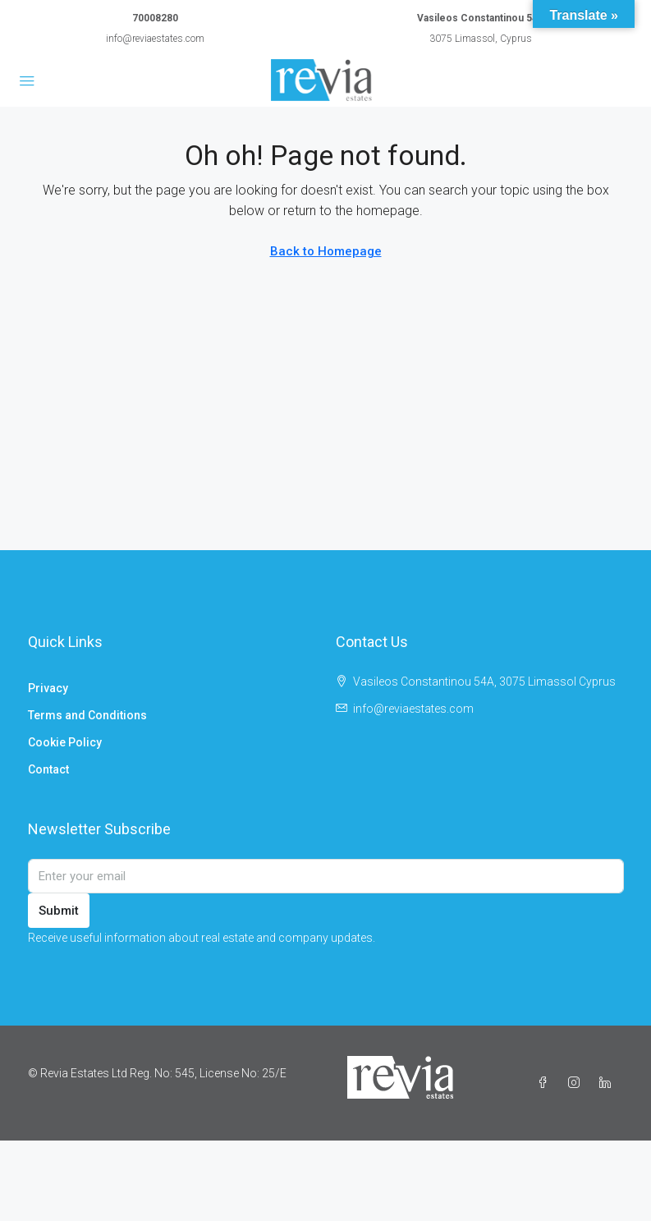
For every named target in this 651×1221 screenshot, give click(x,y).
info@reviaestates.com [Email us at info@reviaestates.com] (413, 708)
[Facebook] (546, 1083)
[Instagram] (577, 1083)
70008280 (155, 18)
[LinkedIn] (608, 1083)
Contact (48, 769)
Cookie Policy (65, 742)
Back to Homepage (326, 251)
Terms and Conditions (87, 715)
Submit (59, 910)
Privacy (48, 688)
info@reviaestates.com (155, 38)
